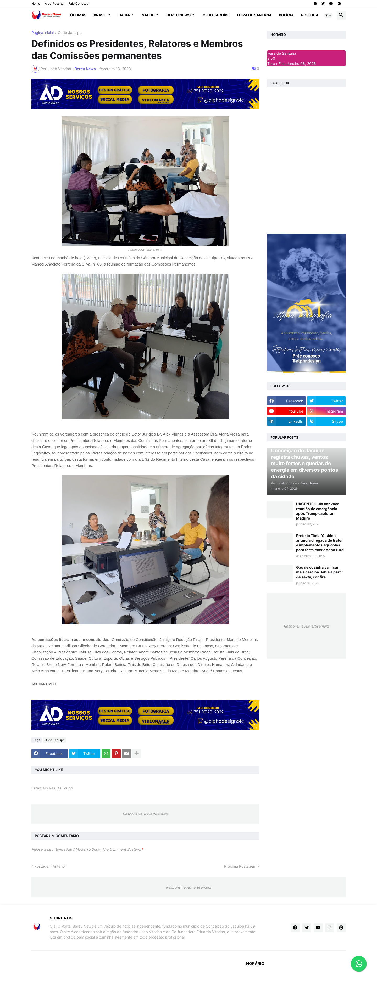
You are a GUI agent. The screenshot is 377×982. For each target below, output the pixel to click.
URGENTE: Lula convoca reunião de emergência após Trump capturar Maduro (317, 510)
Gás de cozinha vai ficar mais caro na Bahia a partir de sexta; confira (319, 572)
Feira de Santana (254, 15)
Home (35, 3)
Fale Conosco (78, 3)
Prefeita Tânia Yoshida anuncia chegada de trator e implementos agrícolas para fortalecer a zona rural (320, 542)
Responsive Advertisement (145, 814)
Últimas (78, 15)
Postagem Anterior (50, 866)
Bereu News (179, 15)
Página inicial (42, 33)
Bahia (124, 15)
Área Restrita (54, 3)
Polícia (286, 15)
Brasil (100, 15)
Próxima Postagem (240, 866)
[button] (328, 15)
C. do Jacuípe (216, 15)
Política (309, 15)
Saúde (148, 15)
